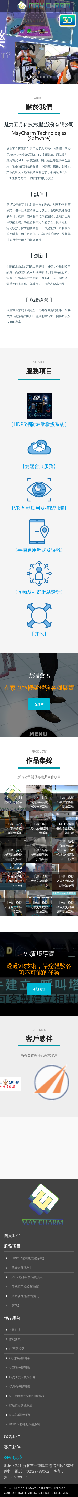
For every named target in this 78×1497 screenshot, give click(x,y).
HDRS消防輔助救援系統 (22, 1424)
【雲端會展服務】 (18, 1267)
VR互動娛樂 (14, 1348)
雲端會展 (12, 1339)
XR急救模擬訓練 (17, 1386)
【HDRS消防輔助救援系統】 (25, 1258)
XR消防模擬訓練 (17, 1358)
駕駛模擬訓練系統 (18, 1405)
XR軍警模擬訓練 (17, 1367)
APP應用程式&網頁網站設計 (25, 1396)
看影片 (39, 704)
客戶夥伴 (12, 1447)
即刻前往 (39, 989)
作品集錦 (12, 1317)
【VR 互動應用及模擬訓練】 (24, 1277)
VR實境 (13, 1457)
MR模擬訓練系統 (17, 1414)
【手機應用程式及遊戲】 (22, 1286)
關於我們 (12, 1235)
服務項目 (12, 1246)
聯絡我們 (12, 1436)
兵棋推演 (12, 1329)
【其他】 (12, 1305)
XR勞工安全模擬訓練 (20, 1377)
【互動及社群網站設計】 (22, 1296)
